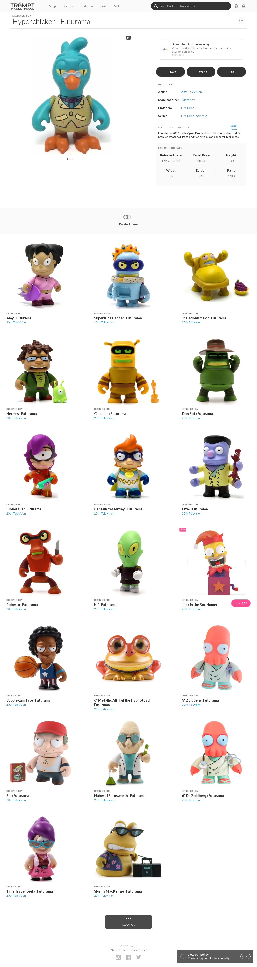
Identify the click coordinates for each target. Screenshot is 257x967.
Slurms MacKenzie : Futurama (118, 891)
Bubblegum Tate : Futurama (28, 700)
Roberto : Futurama (22, 604)
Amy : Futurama (19, 318)
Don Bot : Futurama (197, 413)
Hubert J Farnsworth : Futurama (120, 795)
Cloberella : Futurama (23, 509)
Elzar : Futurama (195, 509)
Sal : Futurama (17, 795)
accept (245, 956)
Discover (68, 6)
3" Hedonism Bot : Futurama (204, 318)
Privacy (142, 950)
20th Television (16, 322)
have (170, 71)
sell (232, 71)
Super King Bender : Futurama (118, 318)
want (201, 71)
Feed (104, 6)
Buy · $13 (241, 603)
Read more (233, 127)
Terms (133, 950)
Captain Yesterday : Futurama (118, 509)
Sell (116, 6)
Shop (52, 6)
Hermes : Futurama (21, 413)
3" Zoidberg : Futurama (200, 700)
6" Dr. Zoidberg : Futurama (203, 795)
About (113, 950)
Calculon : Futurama (110, 413)
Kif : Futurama (105, 604)
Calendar (87, 6)
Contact (123, 950)
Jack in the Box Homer (199, 604)
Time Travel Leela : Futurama (29, 891)
